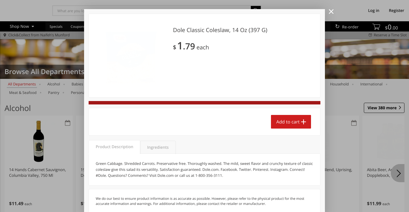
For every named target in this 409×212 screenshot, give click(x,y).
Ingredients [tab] (157, 147)
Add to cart (288, 122)
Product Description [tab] (114, 147)
